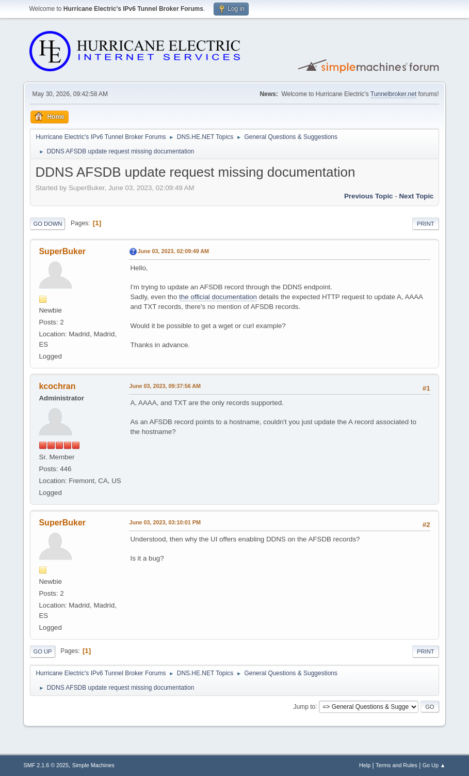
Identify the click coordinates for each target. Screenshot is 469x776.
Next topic (416, 196)
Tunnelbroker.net (393, 94)
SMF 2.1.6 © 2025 (46, 765)
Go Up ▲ (434, 765)
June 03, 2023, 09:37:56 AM (165, 386)
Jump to (305, 706)
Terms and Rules (396, 765)
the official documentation (218, 297)
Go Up (42, 651)
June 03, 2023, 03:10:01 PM (164, 522)
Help (364, 765)
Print (425, 224)
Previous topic (368, 196)
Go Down (47, 224)
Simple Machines (93, 765)
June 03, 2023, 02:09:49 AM (173, 251)
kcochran (57, 386)
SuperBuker (62, 251)
